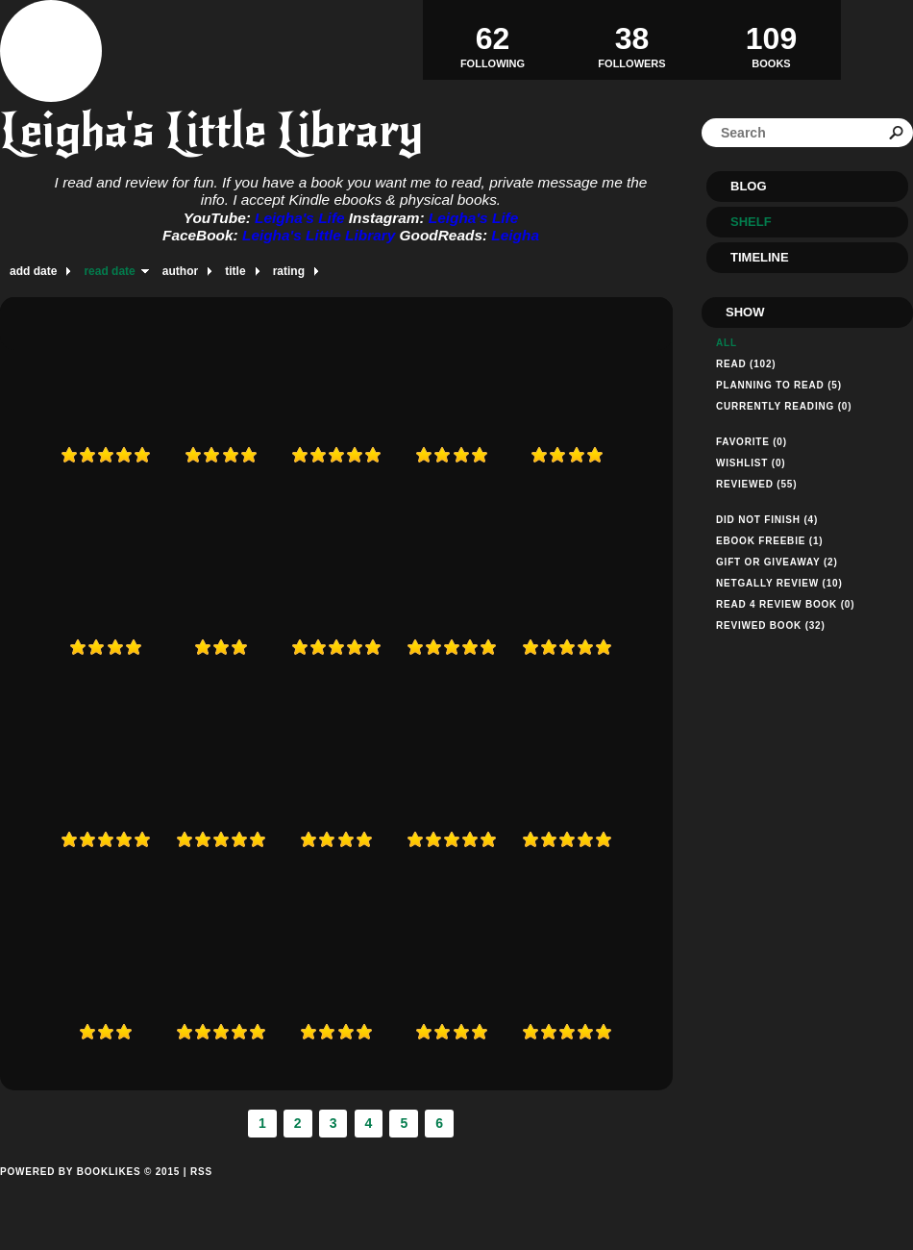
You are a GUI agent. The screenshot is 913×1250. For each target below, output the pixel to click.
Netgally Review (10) (779, 583)
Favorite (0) (751, 442)
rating (289, 271)
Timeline (759, 257)
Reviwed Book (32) (771, 625)
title (235, 271)
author (180, 271)
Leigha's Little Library (212, 130)
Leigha (515, 235)
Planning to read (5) (779, 385)
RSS (201, 1171)
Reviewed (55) (756, 484)
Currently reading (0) (783, 406)
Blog (748, 186)
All (726, 343)
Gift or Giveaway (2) (777, 562)
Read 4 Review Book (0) (785, 604)
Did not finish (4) (767, 519)
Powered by (90, 1193)
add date (33, 271)
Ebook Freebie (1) (769, 541)
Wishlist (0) (750, 463)
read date (109, 271)
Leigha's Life (302, 218)
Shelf (751, 221)
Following (492, 39)
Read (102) (746, 364)
